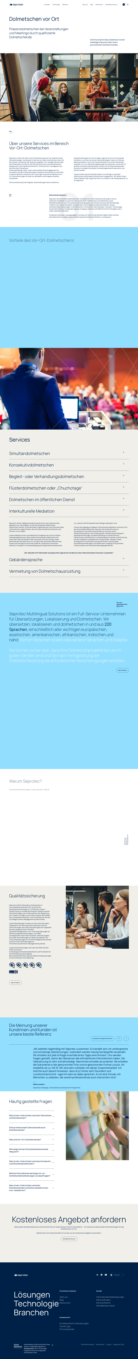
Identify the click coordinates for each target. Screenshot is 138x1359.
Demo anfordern (103, 1300)
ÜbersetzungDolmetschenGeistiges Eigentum (126, 839)
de (123, 4)
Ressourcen (99, 4)
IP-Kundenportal (67, 1329)
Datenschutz (100, 1344)
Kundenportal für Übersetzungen (74, 1323)
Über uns (85, 4)
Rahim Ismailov (39, 1084)
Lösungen (47, 4)
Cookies (109, 1344)
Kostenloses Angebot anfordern (102, 1038)
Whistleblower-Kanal (105, 1305)
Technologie (56, 4)
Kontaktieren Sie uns (111, 4)
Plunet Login (65, 1326)
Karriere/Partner (103, 1302)
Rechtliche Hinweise (87, 1344)
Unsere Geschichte (18, 1345)
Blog (91, 4)
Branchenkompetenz (58, 195)
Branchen (65, 4)
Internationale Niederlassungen (110, 1297)
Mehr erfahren (122, 670)
